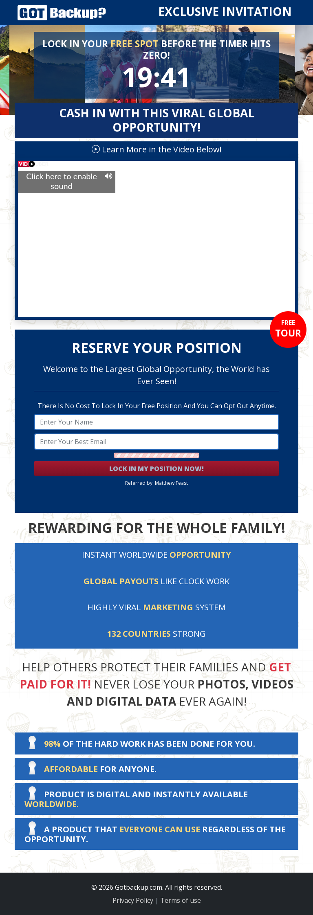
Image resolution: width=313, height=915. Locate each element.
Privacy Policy (132, 900)
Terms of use (180, 900)
